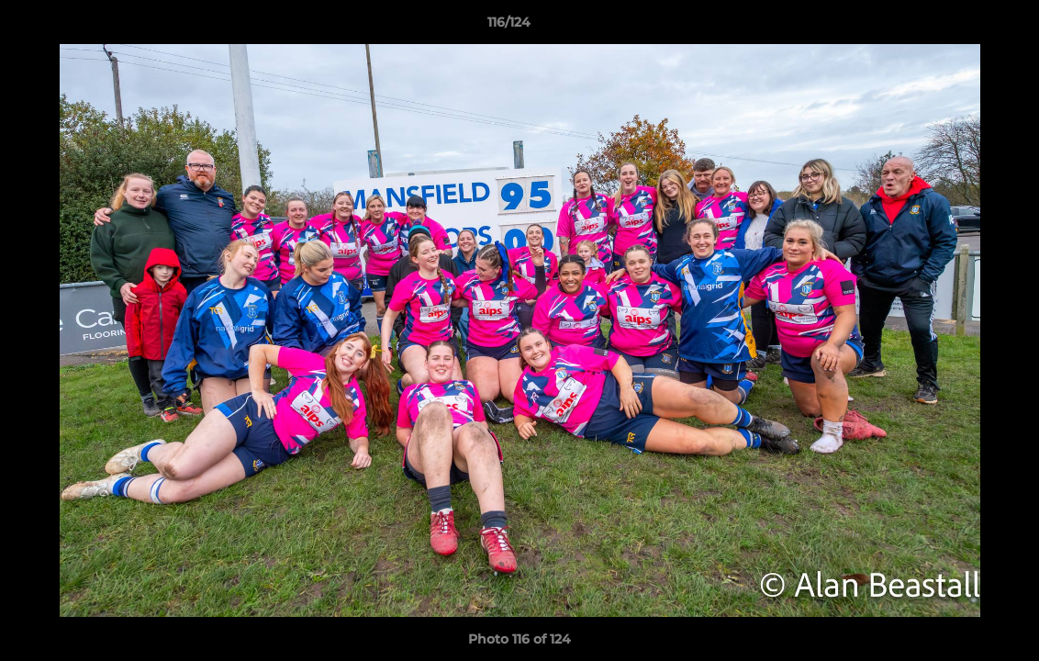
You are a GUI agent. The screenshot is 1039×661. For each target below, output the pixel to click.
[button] (962, 26)
